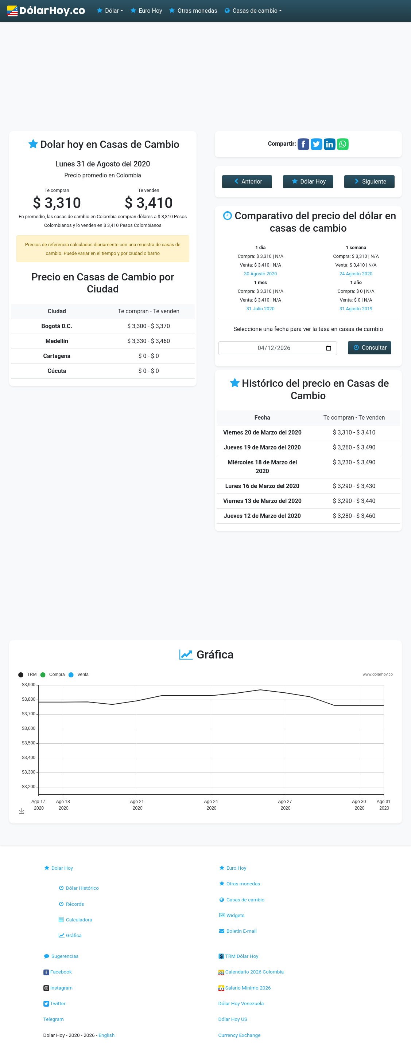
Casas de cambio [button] (250, 10)
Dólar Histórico (78, 888)
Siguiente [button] (369, 181)
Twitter (54, 1003)
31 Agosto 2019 (356, 308)
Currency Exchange (239, 1035)
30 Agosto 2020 (260, 273)
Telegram (53, 1019)
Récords (71, 904)
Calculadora (75, 920)
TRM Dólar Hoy (238, 956)
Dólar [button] (107, 10)
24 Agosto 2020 (356, 273)
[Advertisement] (205, 76)
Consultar (369, 347)
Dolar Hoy (58, 868)
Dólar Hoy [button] (308, 181)
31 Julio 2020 (261, 308)
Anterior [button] (247, 181)
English (106, 1035)
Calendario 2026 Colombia (251, 972)
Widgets (231, 915)
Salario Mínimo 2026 (244, 988)
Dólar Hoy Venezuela (241, 1003)
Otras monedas (192, 10)
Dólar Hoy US (232, 1019)
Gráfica (70, 935)
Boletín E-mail (237, 931)
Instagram (58, 988)
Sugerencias (61, 956)
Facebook (57, 972)
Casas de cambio (241, 899)
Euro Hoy (145, 10)
